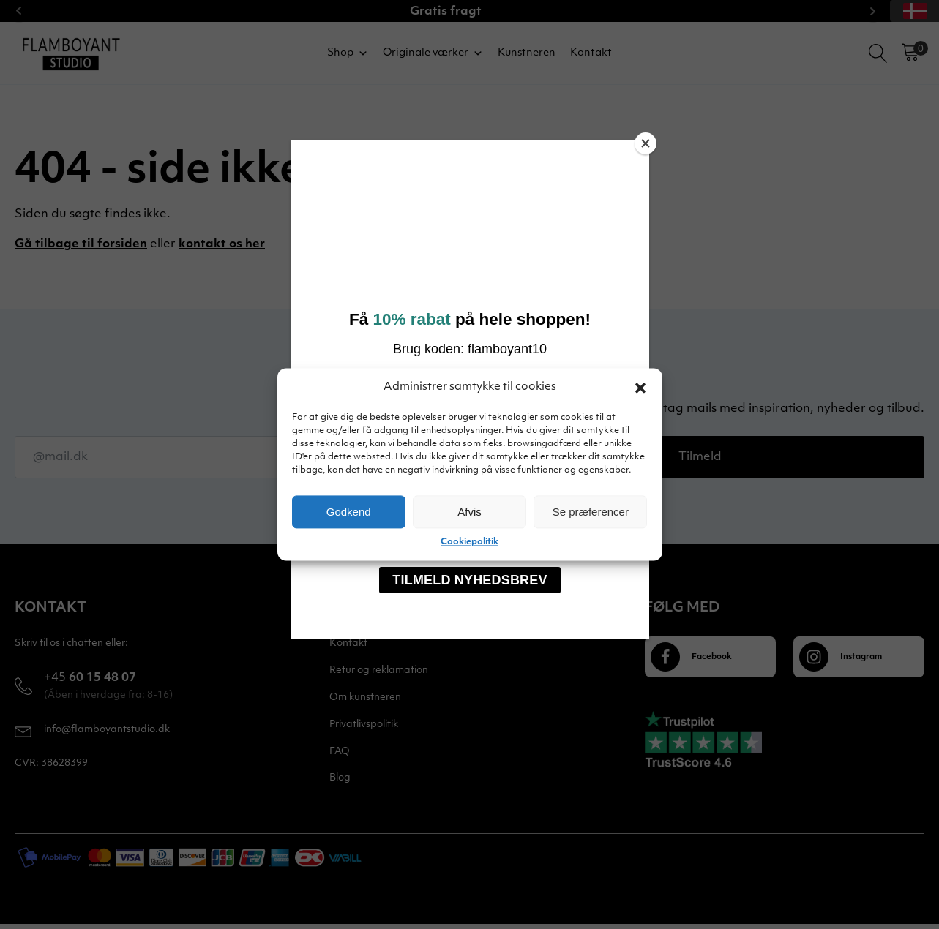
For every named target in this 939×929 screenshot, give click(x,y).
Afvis (469, 511)
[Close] (645, 143)
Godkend (348, 511)
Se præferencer (591, 511)
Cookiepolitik (469, 542)
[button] (640, 387)
